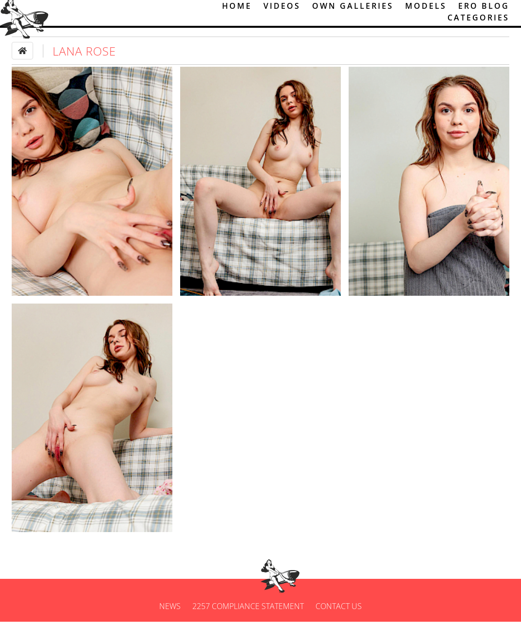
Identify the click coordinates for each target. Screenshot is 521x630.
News (170, 614)
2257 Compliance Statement (248, 614)
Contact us (339, 614)
